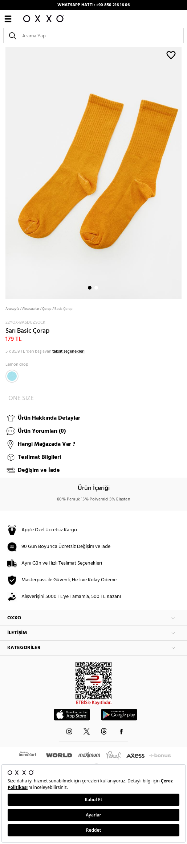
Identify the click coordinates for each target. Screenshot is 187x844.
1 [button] (90, 288)
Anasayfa (12, 309)
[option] (93, 172)
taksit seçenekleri (68, 351)
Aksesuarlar (30, 309)
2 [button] (96, 288)
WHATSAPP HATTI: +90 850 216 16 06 (93, 5)
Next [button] (3, 172)
